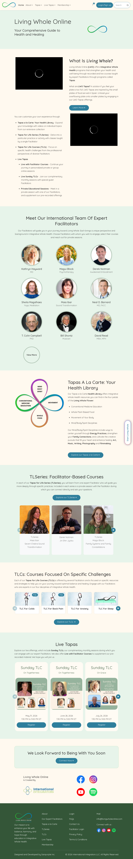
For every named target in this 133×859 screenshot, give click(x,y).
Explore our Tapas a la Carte (85, 455)
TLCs (44, 834)
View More (32, 355)
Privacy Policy (75, 834)
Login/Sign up (104, 5)
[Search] (122, 5)
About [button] (29, 5)
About (44, 814)
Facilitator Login (76, 829)
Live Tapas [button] (50, 5)
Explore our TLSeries (66, 497)
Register (31, 725)
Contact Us (74, 824)
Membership (47, 844)
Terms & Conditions (78, 839)
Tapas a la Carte (49, 824)
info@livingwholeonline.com (109, 819)
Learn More (79, 107)
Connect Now (66, 760)
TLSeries (45, 829)
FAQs (71, 819)
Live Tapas (47, 839)
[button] (113, 530)
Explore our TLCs (66, 622)
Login (71, 814)
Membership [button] (64, 5)
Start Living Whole (127, 432)
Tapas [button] (38, 5)
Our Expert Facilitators (52, 819)
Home (21, 5)
